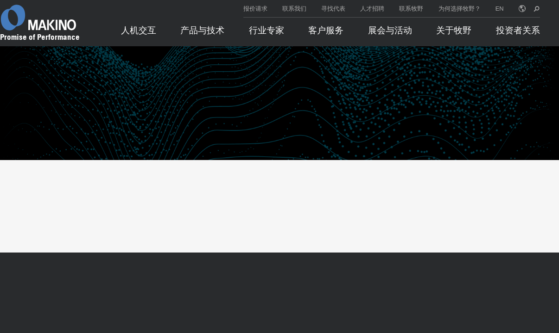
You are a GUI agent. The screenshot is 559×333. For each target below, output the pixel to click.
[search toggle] (536, 8)
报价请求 (255, 8)
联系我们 (294, 8)
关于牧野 (453, 30)
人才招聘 (372, 8)
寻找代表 (333, 8)
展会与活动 (390, 30)
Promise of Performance (40, 37)
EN (499, 8)
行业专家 (266, 30)
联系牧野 (411, 8)
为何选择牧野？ (459, 8)
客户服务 (325, 30)
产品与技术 (202, 30)
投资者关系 (518, 30)
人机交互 (138, 30)
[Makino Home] (38, 17)
